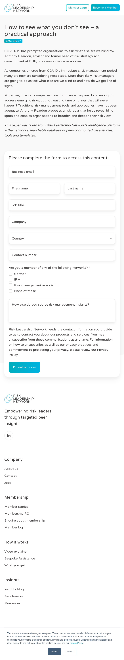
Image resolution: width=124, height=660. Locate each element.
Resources (12, 603)
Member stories (16, 507)
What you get (14, 565)
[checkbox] (62, 282)
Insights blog (14, 589)
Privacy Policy (76, 643)
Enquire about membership (24, 520)
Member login (14, 527)
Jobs (7, 483)
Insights (12, 580)
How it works (16, 542)
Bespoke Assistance (19, 558)
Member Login (77, 7)
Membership (16, 497)
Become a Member (105, 7)
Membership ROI (17, 514)
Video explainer (16, 551)
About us (11, 469)
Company (13, 459)
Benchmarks (13, 596)
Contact (10, 476)
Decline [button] (69, 651)
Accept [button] (54, 651)
